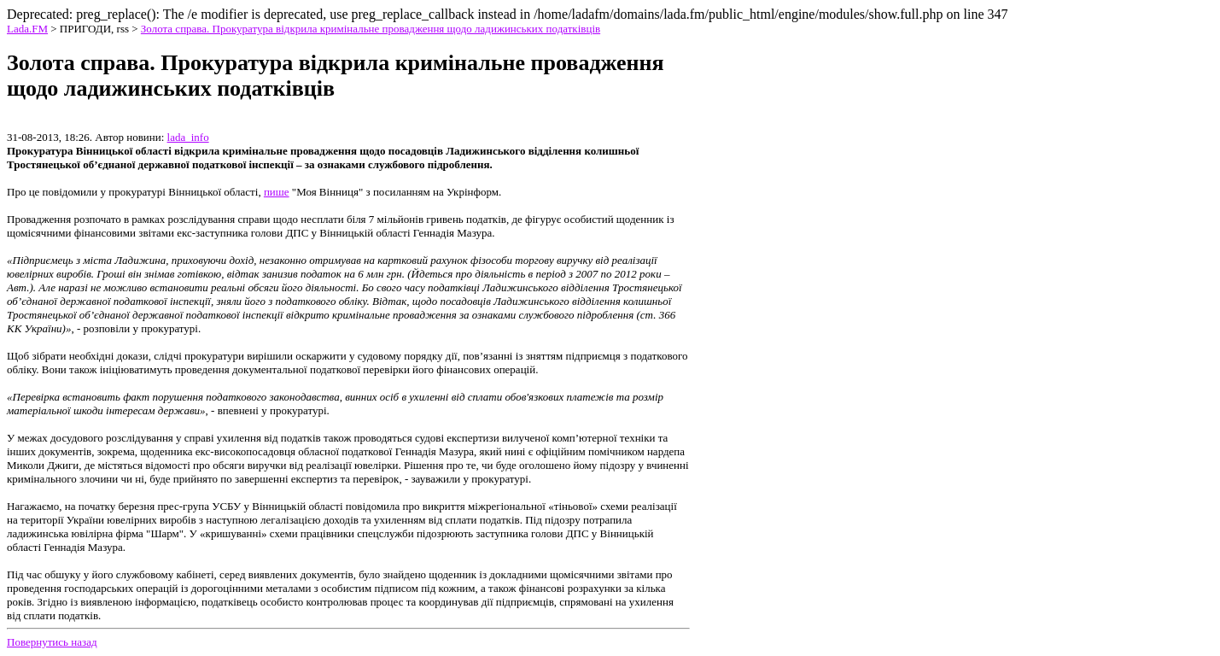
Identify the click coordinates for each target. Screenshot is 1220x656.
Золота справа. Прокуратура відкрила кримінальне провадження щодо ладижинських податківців (370, 28)
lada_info (188, 137)
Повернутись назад (52, 642)
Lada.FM (27, 28)
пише (276, 191)
